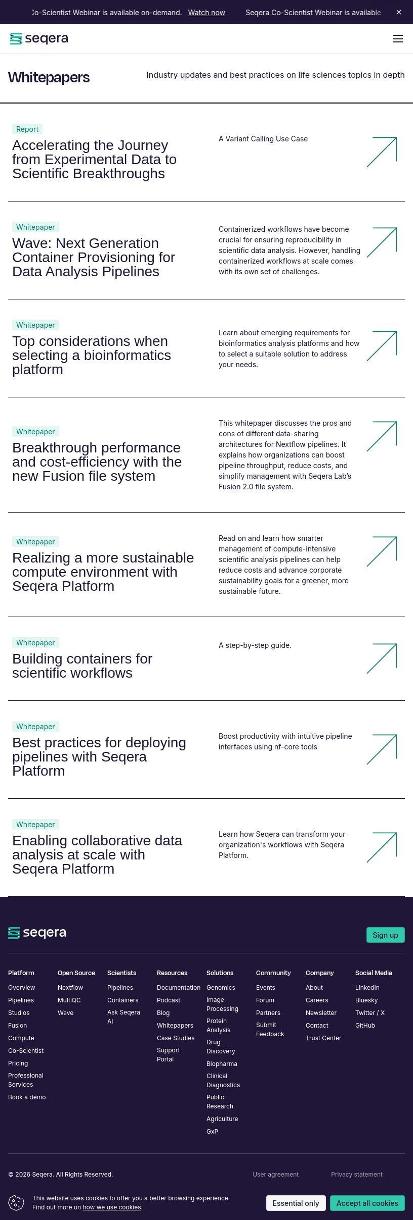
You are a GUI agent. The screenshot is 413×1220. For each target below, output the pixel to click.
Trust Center (324, 1038)
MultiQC (69, 1000)
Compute (21, 1038)
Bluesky (366, 1000)
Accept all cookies (367, 1203)
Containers (123, 1000)
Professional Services (26, 1080)
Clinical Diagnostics (223, 1080)
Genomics (220, 987)
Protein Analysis (218, 1025)
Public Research (219, 1101)
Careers (317, 1000)
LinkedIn (367, 987)
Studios (19, 1012)
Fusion (17, 1025)
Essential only (296, 1203)
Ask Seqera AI (123, 1016)
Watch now (209, 12)
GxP (212, 1131)
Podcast (168, 1000)
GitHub (365, 1025)
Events (265, 987)
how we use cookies (111, 1207)
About (314, 987)
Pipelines (21, 1000)
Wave (65, 1012)
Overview (21, 987)
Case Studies (176, 1038)
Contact (317, 1025)
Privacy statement (357, 1174)
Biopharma (221, 1064)
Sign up (385, 935)
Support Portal (168, 1054)
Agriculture (222, 1119)
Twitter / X (370, 1012)
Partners (268, 1012)
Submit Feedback (270, 1029)
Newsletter (321, 1012)
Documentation (178, 987)
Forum (265, 1000)
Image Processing (222, 1004)
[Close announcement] (397, 12)
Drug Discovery (220, 1046)
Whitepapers (175, 1025)
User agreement (276, 1174)
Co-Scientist (26, 1050)
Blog (163, 1012)
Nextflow (70, 987)
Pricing (18, 1063)
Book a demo (27, 1097)
